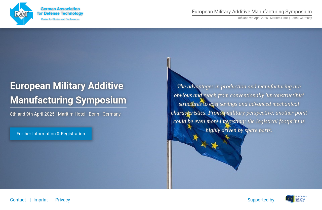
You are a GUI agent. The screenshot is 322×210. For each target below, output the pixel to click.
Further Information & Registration (51, 133)
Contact (18, 199)
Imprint (40, 199)
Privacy (62, 199)
